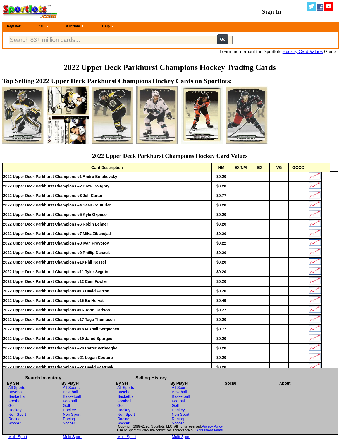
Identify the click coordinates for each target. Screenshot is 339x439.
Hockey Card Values (303, 51)
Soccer (14, 423)
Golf (12, 405)
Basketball (17, 396)
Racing (14, 419)
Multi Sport (17, 437)
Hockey (15, 410)
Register (14, 26)
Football (15, 401)
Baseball (15, 392)
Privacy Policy (212, 426)
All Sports (16, 387)
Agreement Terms (209, 430)
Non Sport (17, 414)
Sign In (271, 11)
